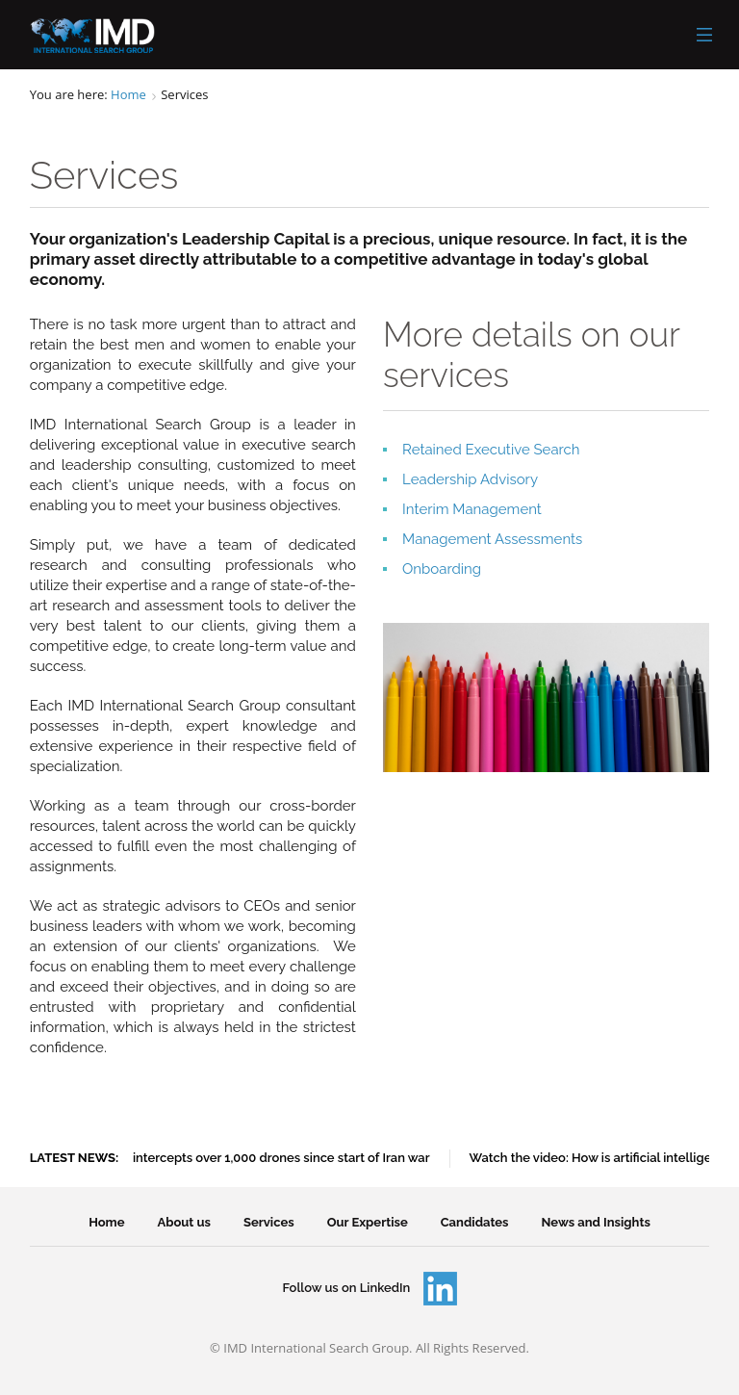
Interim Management (472, 509)
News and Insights (596, 1222)
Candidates (475, 1222)
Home (128, 94)
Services (268, 1222)
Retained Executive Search (491, 449)
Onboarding (441, 569)
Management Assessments (492, 539)
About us (184, 1222)
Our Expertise (367, 1222)
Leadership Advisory (470, 479)
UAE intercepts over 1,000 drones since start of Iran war (270, 1157)
